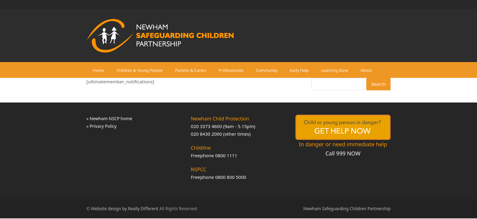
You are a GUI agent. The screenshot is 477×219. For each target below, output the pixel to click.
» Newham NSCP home (109, 118)
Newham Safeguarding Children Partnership (347, 208)
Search (378, 84)
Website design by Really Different (124, 208)
